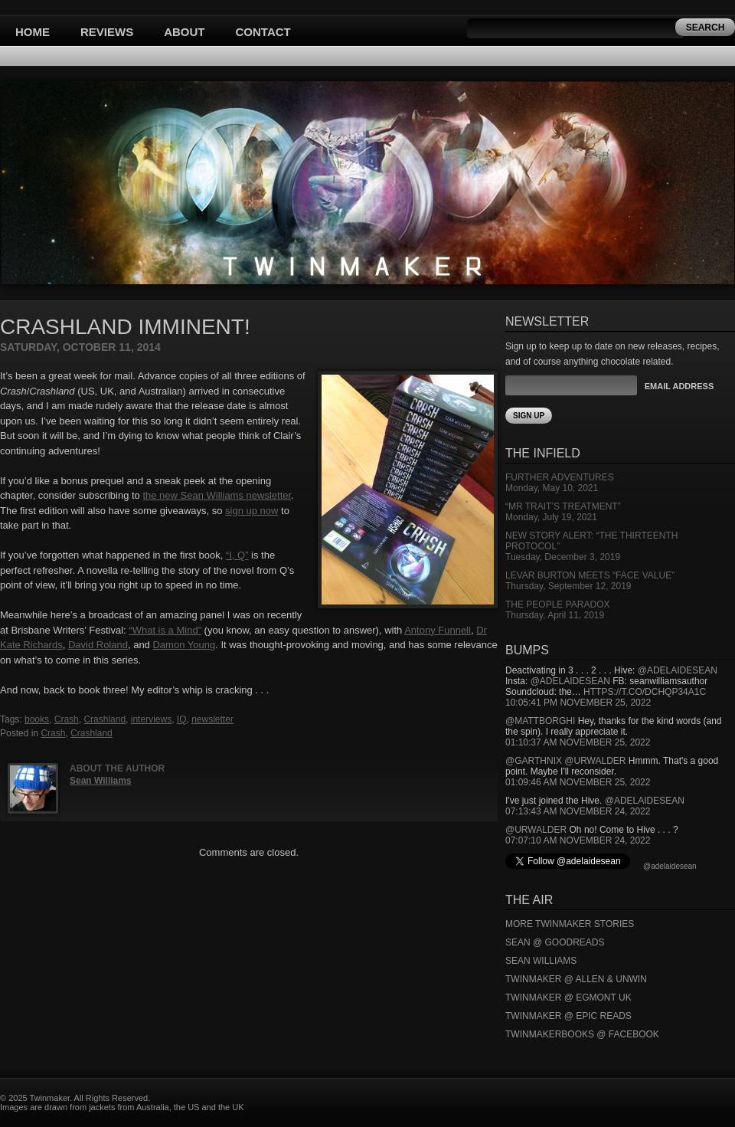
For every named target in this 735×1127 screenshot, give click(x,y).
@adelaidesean (677, 670)
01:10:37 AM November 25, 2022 (577, 742)
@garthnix (533, 760)
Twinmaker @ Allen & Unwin (576, 979)
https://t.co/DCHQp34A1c (644, 691)
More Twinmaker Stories (569, 924)
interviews (151, 719)
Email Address (679, 386)
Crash (66, 719)
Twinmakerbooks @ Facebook (582, 1034)
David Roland (98, 644)
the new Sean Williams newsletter (216, 495)
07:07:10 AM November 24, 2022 (577, 840)
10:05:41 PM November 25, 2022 (578, 702)
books (36, 719)
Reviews (106, 31)
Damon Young (183, 644)
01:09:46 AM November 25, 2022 (577, 782)
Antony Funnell (437, 630)
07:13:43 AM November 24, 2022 (577, 811)
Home (32, 31)
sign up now (251, 510)
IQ (182, 719)
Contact (263, 31)
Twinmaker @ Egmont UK (568, 997)
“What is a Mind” (165, 630)
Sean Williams (101, 780)
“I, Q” (237, 555)
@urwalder (595, 760)
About (184, 31)
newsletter (212, 719)
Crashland (104, 719)
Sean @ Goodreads (555, 942)
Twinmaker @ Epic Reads (568, 1016)
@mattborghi (540, 721)
